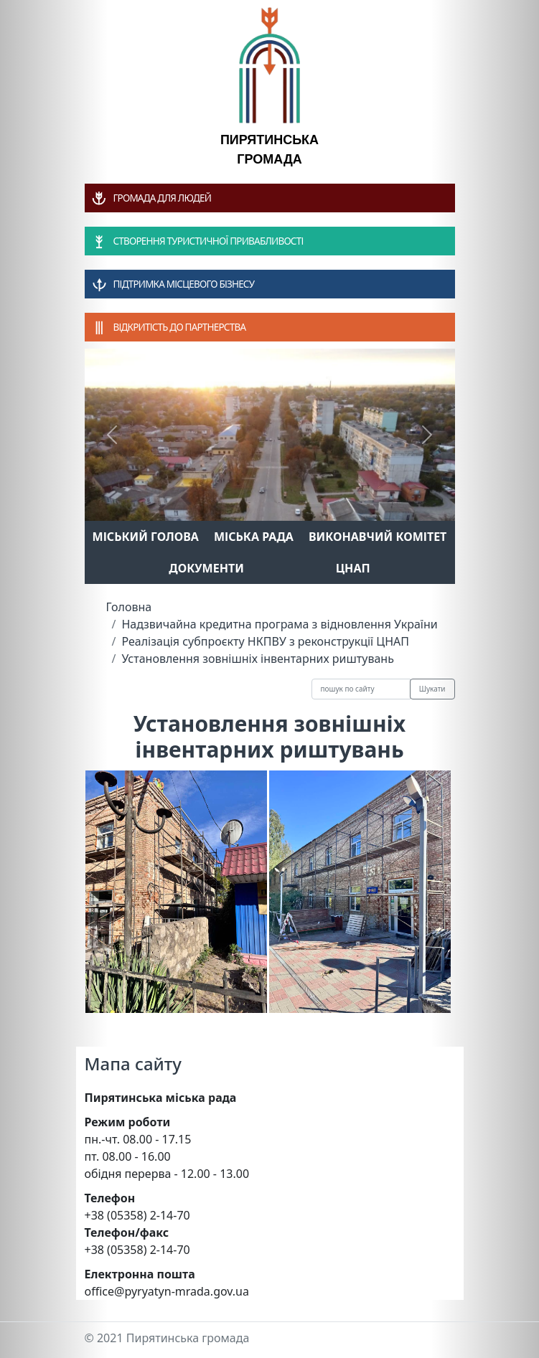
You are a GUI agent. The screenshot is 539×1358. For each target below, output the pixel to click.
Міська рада (254, 536)
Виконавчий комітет (377, 536)
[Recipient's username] (361, 689)
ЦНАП (353, 568)
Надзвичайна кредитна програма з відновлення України (279, 624)
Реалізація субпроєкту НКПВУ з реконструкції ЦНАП (265, 641)
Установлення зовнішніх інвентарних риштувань (257, 658)
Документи (206, 568)
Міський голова (146, 536)
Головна (129, 607)
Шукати (432, 689)
